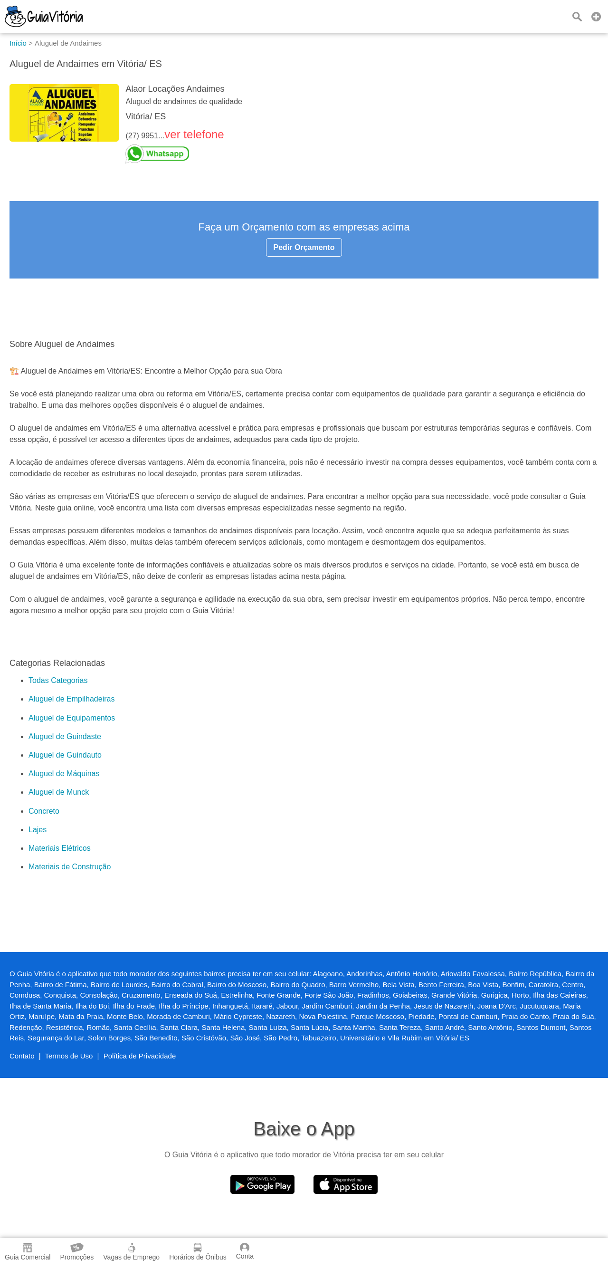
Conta (245, 1251)
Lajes (37, 830)
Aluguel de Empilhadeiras (71, 699)
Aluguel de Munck (58, 792)
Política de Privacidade (140, 1056)
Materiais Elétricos (59, 848)
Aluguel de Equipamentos (71, 718)
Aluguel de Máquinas (63, 773)
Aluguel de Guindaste (64, 736)
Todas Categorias (58, 680)
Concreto (43, 811)
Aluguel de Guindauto (65, 755)
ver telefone (194, 134)
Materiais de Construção (69, 867)
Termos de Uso (69, 1056)
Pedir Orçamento (304, 247)
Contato (22, 1056)
